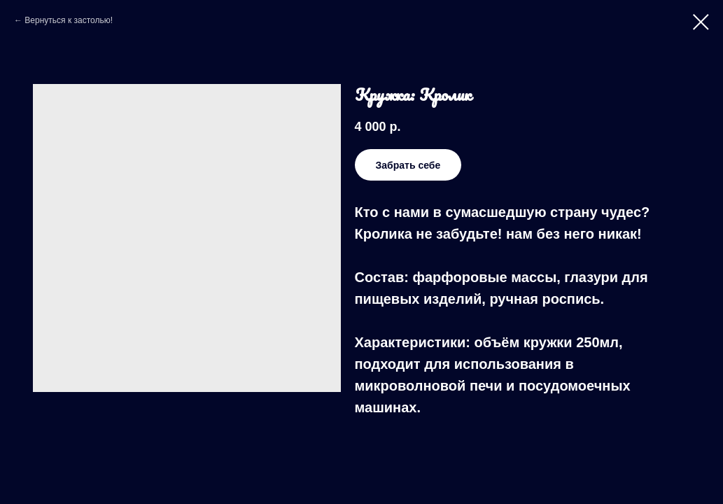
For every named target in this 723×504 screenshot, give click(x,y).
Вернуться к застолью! (68, 20)
